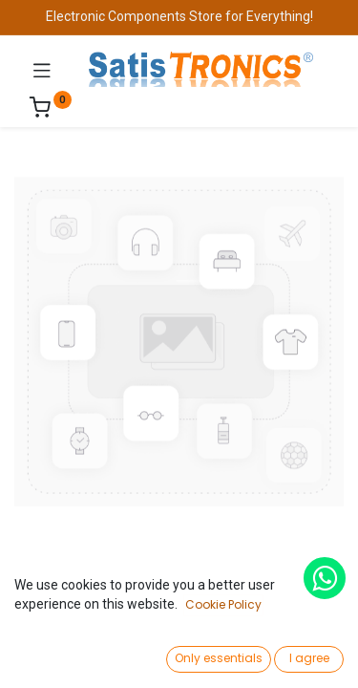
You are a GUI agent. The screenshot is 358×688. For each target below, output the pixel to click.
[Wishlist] (237, 654)
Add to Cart (245, 609)
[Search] (121, 655)
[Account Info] (295, 655)
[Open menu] (179, 660)
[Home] (63, 655)
